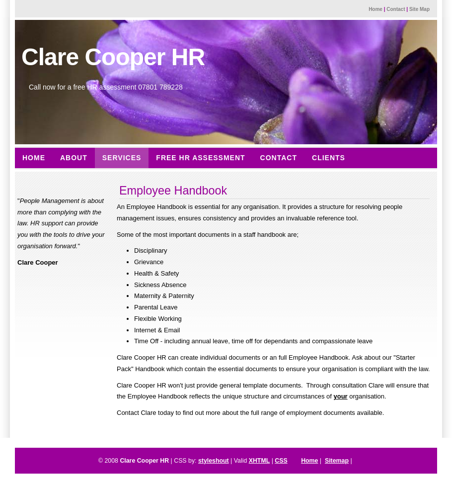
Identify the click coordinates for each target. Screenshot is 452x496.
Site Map (419, 9)
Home (375, 9)
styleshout (213, 460)
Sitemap (337, 460)
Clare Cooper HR (113, 57)
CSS (281, 460)
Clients (328, 158)
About (73, 158)
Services (122, 158)
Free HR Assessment (200, 158)
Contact (395, 9)
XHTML (259, 460)
